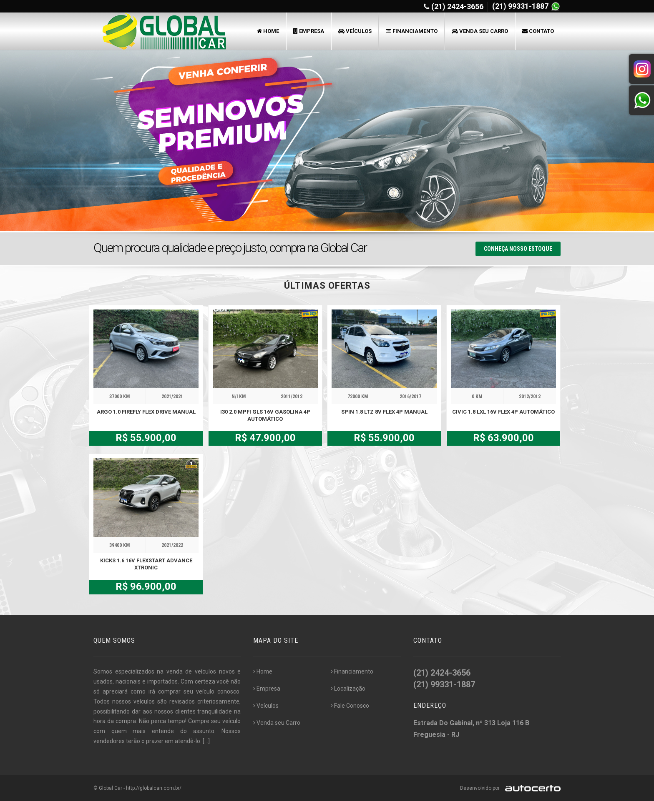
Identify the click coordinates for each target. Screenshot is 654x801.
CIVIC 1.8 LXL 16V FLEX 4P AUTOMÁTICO (503, 412)
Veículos (355, 31)
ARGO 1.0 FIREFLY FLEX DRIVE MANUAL (146, 412)
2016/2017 (410, 396)
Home (268, 31)
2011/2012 (291, 396)
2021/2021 (172, 396)
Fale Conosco (350, 705)
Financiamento (412, 31)
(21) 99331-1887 (521, 6)
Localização (348, 688)
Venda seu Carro (480, 31)
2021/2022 (172, 545)
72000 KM (357, 396)
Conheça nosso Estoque (518, 248)
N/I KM (238, 396)
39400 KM (119, 545)
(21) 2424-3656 (457, 6)
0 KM (477, 396)
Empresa (308, 31)
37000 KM (119, 396)
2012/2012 (530, 396)
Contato (538, 31)
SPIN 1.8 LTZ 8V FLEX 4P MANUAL (384, 412)
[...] (206, 741)
